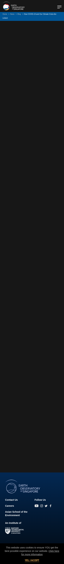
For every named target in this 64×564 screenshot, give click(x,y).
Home (5, 14)
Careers (9, 505)
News (12, 14)
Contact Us (11, 499)
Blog (19, 14)
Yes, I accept (32, 560)
